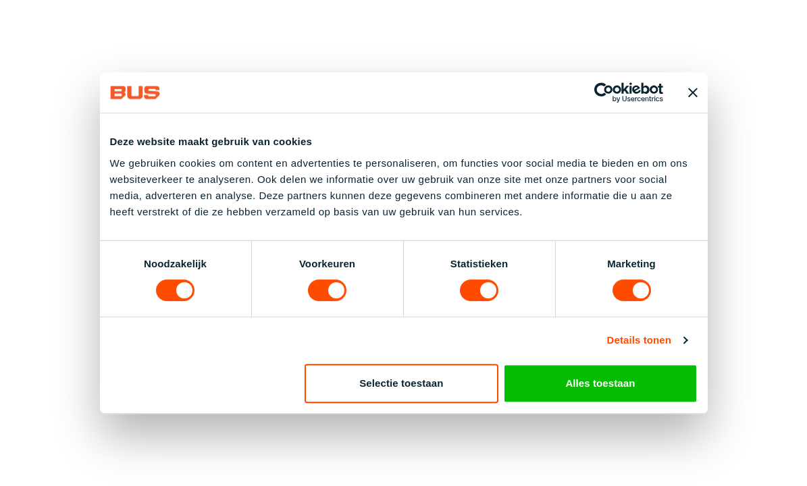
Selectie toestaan (401, 383)
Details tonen (639, 340)
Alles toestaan (600, 383)
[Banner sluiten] (693, 92)
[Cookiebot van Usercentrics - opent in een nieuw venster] (604, 92)
